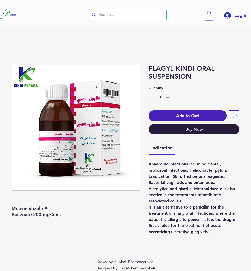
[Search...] (127, 14)
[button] (209, 15)
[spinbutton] (160, 97)
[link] (162, 148)
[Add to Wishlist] (234, 115)
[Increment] (168, 97)
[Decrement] (152, 97)
